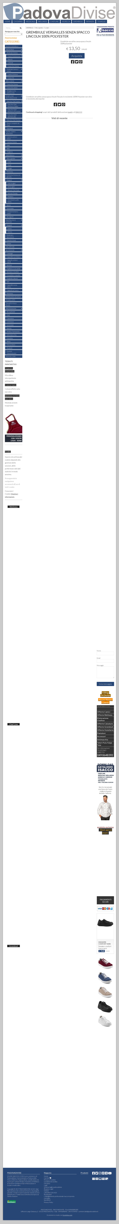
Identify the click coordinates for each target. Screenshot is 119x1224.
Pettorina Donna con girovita (13, 176)
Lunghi (47, 28)
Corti (9, 162)
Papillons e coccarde (13, 268)
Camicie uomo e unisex (12, 138)
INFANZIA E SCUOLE (13, 297)
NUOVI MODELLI (12, 46)
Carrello (48, 1178)
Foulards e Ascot (12, 278)
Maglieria (10, 152)
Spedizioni (47, 1200)
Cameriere (10, 318)
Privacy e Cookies (50, 1180)
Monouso (10, 293)
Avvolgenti (10, 217)
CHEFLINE (54, 21)
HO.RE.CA (66, 21)
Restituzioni (47, 1194)
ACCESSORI (10, 250)
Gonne (9, 243)
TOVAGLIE (101, 21)
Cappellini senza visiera (12, 286)
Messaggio (100, 665)
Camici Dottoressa (14, 56)
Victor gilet (11, 187)
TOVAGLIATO (10, 300)
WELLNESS (42, 21)
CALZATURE (10, 247)
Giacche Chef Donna (13, 120)
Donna (10, 232)
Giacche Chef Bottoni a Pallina (13, 105)
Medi (9, 165)
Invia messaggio (105, 684)
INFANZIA (90, 21)
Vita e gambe (39, 28)
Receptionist (11, 312)
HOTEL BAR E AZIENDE (11, 132)
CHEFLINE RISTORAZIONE (11, 97)
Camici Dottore (13, 74)
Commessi (10, 322)
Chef (8, 315)
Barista (9, 328)
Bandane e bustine (13, 272)
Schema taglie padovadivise (53, 1187)
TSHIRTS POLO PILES (11, 304)
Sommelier (10, 208)
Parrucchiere (11, 345)
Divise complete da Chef (13, 124)
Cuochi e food (11, 240)
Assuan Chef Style (13, 190)
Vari (8, 282)
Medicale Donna (12, 53)
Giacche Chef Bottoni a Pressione (14, 110)
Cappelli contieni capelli (12, 261)
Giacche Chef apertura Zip (12, 115)
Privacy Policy (48, 1202)
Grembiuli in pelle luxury (13, 201)
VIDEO (46, 1191)
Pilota (8, 341)
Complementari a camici (12, 212)
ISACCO (79, 112)
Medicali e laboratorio (10, 236)
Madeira (10, 196)
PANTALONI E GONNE (11, 221)
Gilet (8, 145)
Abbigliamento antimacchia (11, 92)
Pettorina (10, 172)
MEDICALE (30, 21)
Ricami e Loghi (48, 1189)
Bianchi (10, 59)
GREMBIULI (78, 21)
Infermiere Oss (12, 335)
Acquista (76, 55)
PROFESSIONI (11, 308)
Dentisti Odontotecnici (11, 352)
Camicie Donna (12, 142)
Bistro (9, 205)
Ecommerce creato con (59, 1215)
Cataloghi (10, 253)
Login (45, 1185)
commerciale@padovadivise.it (88, 1211)
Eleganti (9, 180)
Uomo (10, 228)
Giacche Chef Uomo (13, 101)
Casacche (11, 78)
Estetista (10, 338)
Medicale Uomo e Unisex (12, 70)
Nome (99, 651)
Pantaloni (10, 128)
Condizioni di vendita (50, 1182)
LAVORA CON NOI (50, 1193)
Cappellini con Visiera (13, 257)
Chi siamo (47, 1183)
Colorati (10, 63)
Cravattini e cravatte (13, 275)
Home (46, 1176)
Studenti (9, 348)
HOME (7, 21)
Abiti (8, 148)
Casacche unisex (12, 87)
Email (98, 658)
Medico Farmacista (13, 331)
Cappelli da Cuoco (13, 290)
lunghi (70, 112)
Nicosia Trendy (12, 193)
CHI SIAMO (18, 21)
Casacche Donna (13, 66)
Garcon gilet (12, 183)
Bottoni (9, 265)
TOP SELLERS (11, 356)
